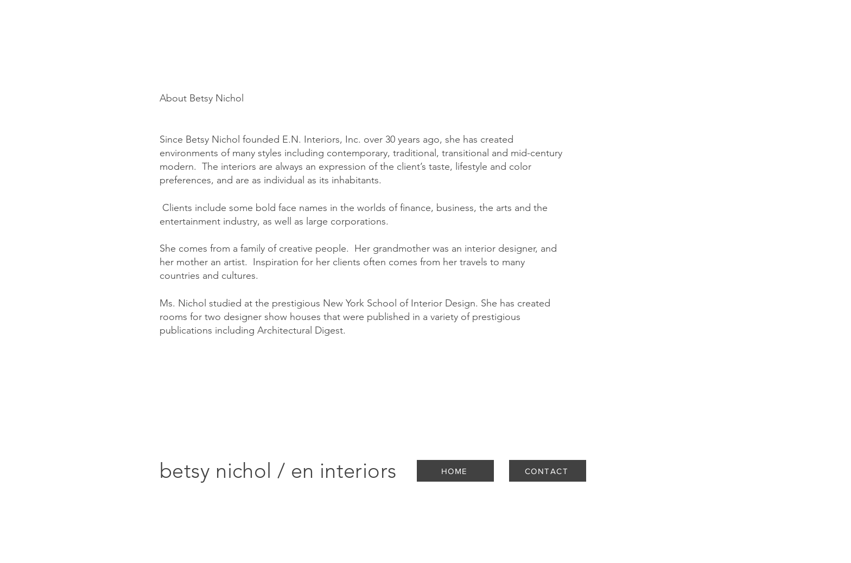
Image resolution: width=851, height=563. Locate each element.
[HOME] (455, 471)
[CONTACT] (547, 471)
